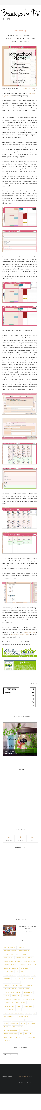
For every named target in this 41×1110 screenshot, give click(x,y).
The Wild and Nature (11, 1030)
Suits (6, 1023)
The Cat (23, 1023)
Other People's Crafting (12, 999)
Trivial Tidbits (8, 1037)
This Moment (24, 1030)
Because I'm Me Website (11, 954)
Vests (18, 1037)
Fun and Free (28, 978)
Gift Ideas (7, 982)
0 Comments (32, 683)
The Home (7, 1027)
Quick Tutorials (9, 1009)
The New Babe (17, 1027)
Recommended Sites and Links (13, 1013)
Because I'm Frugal (10, 951)
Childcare (18, 961)
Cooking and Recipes (10, 964)
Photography (8, 1002)
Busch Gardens (21, 957)
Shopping (29, 1020)
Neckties (26, 996)
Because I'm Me (24, 951)
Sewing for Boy (18, 1020)
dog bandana (8, 971)
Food (33, 975)
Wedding (7, 1040)
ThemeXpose (23, 1076)
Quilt (18, 1009)
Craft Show (32, 964)
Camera (30, 957)
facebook (20, 838)
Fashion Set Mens (23, 975)
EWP (22, 971)
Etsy (17, 971)
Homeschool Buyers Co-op (20, 634)
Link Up (6, 996)
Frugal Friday (17, 978)
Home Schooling (19, 30)
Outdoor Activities (29, 999)
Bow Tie (24, 954)
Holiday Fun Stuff (10, 989)
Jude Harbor (28, 992)
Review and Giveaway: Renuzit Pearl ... (15, 753)
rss (32, 838)
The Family (31, 1023)
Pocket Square (20, 1002)
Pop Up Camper (9, 1006)
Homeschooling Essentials (12, 992)
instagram (9, 838)
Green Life (29, 985)
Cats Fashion (8, 961)
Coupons (23, 964)
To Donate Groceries (10, 1034)
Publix (19, 1006)
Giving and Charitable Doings (13, 985)
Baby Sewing (22, 947)
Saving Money (23, 1016)
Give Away (16, 982)
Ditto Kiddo (24, 968)
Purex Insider (28, 1006)
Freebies (7, 978)
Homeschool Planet (28, 88)
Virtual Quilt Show (28, 1037)
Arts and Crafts (9, 947)
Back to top (25, 1082)
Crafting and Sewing (11, 968)
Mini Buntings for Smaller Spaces (28, 927)
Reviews (28, 1013)
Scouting (7, 1020)
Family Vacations (9, 975)
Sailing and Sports (10, 1016)
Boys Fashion (8, 957)
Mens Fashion (16, 996)
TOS (21, 1034)
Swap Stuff (14, 1023)
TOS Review (28, 1034)
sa (34, 1013)
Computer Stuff (29, 961)
